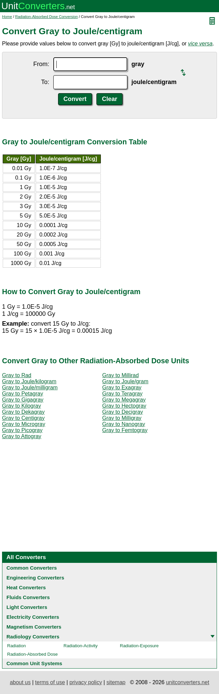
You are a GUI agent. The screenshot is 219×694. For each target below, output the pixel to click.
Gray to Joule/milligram (30, 387)
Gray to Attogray (21, 436)
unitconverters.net (187, 682)
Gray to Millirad (120, 375)
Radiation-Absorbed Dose (32, 654)
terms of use (50, 682)
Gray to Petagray (22, 393)
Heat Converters (26, 587)
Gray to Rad (16, 375)
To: (45, 82)
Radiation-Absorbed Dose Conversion (46, 17)
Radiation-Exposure (139, 645)
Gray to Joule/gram (125, 381)
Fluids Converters (28, 597)
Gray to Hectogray (124, 406)
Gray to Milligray (122, 418)
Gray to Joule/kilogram (29, 381)
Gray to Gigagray (22, 400)
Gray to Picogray (22, 430)
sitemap (115, 682)
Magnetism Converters (33, 627)
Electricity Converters (32, 617)
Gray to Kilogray (21, 406)
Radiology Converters (32, 636)
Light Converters (26, 607)
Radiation (16, 645)
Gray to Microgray (23, 424)
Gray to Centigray (23, 418)
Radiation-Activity (80, 645)
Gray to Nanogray (123, 424)
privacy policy (85, 682)
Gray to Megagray (124, 400)
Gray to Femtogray (124, 430)
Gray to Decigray (122, 412)
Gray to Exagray (122, 387)
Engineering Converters (35, 577)
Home (7, 17)
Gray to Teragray (122, 393)
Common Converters (31, 568)
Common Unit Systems (34, 663)
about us (20, 682)
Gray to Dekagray (23, 412)
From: (41, 64)
